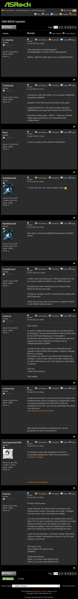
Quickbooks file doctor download (40, 411)
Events (55, 14)
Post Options (41, 40)
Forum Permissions (69, 586)
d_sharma (9, 40)
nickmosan (9, 388)
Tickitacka (9, 85)
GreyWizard (10, 269)
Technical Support (22, 10)
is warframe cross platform (37, 482)
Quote (65, 40)
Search (47, 14)
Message (31, 33)
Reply (73, 40)
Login (74, 14)
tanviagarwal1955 (13, 442)
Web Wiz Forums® (40, 591)
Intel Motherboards (38, 10)
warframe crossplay (35, 457)
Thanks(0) (54, 40)
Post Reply (8, 27)
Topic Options (68, 33)
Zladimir (8, 316)
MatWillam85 (10, 178)
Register (65, 14)
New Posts (68, 10)
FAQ (39, 14)
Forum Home (9, 10)
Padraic (7, 494)
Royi (6, 132)
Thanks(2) (54, 85)
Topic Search (55, 33)
